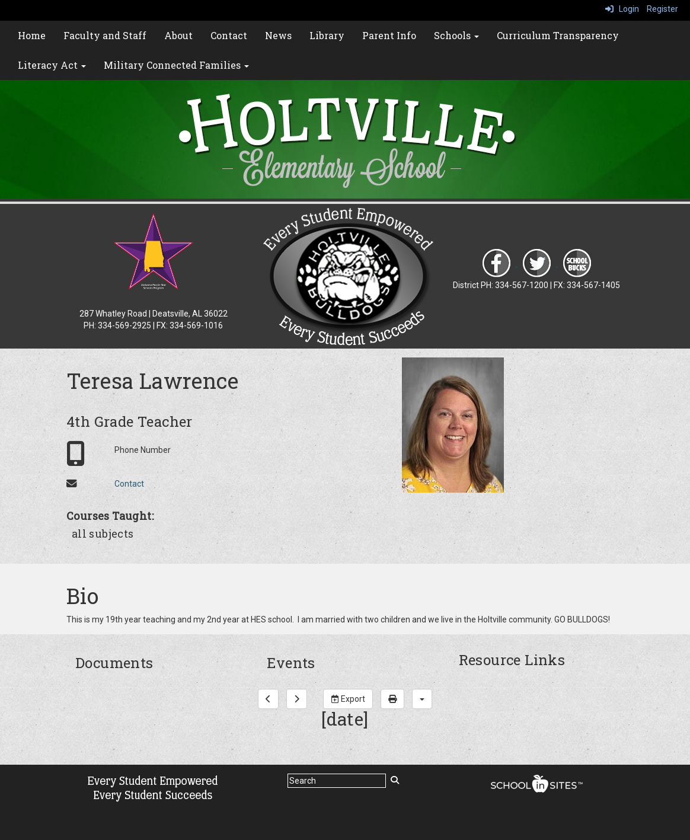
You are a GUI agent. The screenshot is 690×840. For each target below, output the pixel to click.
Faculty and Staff (104, 35)
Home (32, 35)
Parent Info (389, 35)
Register (662, 9)
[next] (296, 699)
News (278, 35)
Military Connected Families (176, 65)
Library (326, 35)
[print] (392, 699)
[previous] (268, 699)
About (178, 35)
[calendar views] (422, 699)
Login (622, 9)
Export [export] (348, 699)
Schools (456, 35)
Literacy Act (52, 65)
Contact (228, 35)
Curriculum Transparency (558, 35)
